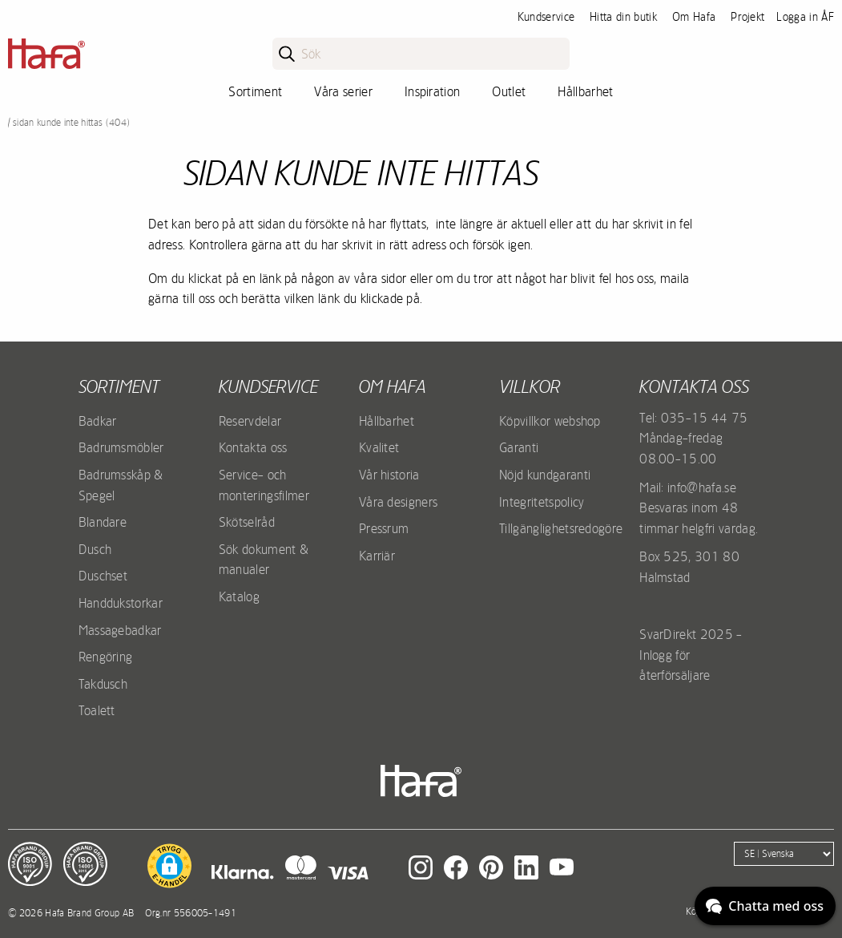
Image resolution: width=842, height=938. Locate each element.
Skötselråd (247, 522)
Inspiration (433, 91)
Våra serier (343, 91)
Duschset (103, 575)
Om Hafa (693, 16)
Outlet (509, 91)
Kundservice (546, 16)
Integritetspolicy (541, 502)
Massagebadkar (120, 630)
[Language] (784, 854)
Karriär (377, 555)
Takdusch (103, 684)
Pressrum (384, 528)
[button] (169, 866)
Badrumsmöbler (121, 447)
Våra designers (398, 502)
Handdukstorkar (121, 603)
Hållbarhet (585, 91)
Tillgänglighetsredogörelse (568, 528)
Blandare (103, 522)
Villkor (529, 386)
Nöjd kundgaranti (544, 474)
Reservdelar (250, 421)
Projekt (747, 16)
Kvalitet (379, 447)
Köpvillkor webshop (550, 421)
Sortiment (255, 91)
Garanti (518, 447)
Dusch (95, 549)
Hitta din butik (623, 16)
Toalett (97, 710)
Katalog (239, 596)
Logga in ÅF (805, 16)
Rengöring (106, 656)
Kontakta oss (253, 447)
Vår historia (389, 474)
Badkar (98, 421)
